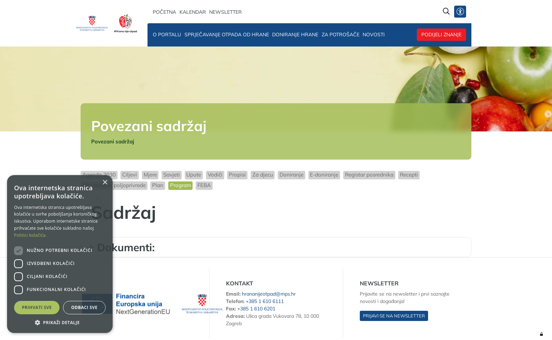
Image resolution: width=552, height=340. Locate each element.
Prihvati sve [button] (37, 307)
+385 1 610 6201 (256, 308)
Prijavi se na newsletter (394, 316)
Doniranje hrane (295, 34)
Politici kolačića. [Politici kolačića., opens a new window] (30, 235)
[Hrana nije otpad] (125, 23)
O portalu (167, 34)
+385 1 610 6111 (265, 301)
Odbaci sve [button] (84, 307)
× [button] (104, 182)
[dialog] (60, 254)
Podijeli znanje (441, 34)
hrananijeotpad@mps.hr (269, 294)
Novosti (374, 34)
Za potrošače (340, 34)
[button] (60, 322)
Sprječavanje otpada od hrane (226, 34)
